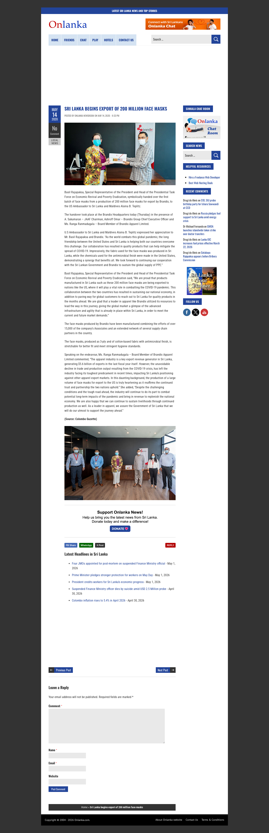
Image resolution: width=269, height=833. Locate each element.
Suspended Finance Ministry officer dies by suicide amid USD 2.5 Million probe (119, 589)
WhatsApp (86, 545)
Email (53, 763)
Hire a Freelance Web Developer (204, 177)
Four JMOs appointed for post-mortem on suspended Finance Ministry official (118, 563)
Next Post (163, 670)
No (54, 128)
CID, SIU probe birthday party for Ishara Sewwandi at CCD (201, 204)
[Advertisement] (134, 75)
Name (53, 750)
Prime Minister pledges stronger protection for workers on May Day (112, 575)
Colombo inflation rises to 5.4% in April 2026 (98, 600)
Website (53, 776)
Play (95, 40)
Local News (54, 141)
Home (54, 40)
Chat (83, 40)
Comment (54, 133)
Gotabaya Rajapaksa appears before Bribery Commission (200, 256)
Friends (69, 40)
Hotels (108, 40)
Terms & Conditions (213, 819)
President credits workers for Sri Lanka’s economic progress (108, 582)
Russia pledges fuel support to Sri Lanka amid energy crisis (201, 217)
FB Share (71, 545)
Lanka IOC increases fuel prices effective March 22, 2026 (201, 243)
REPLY (170, 545)
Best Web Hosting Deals (201, 183)
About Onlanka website (168, 819)
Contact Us (192, 819)
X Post (100, 545)
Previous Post (63, 670)
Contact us (126, 40)
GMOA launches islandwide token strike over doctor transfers (199, 230)
